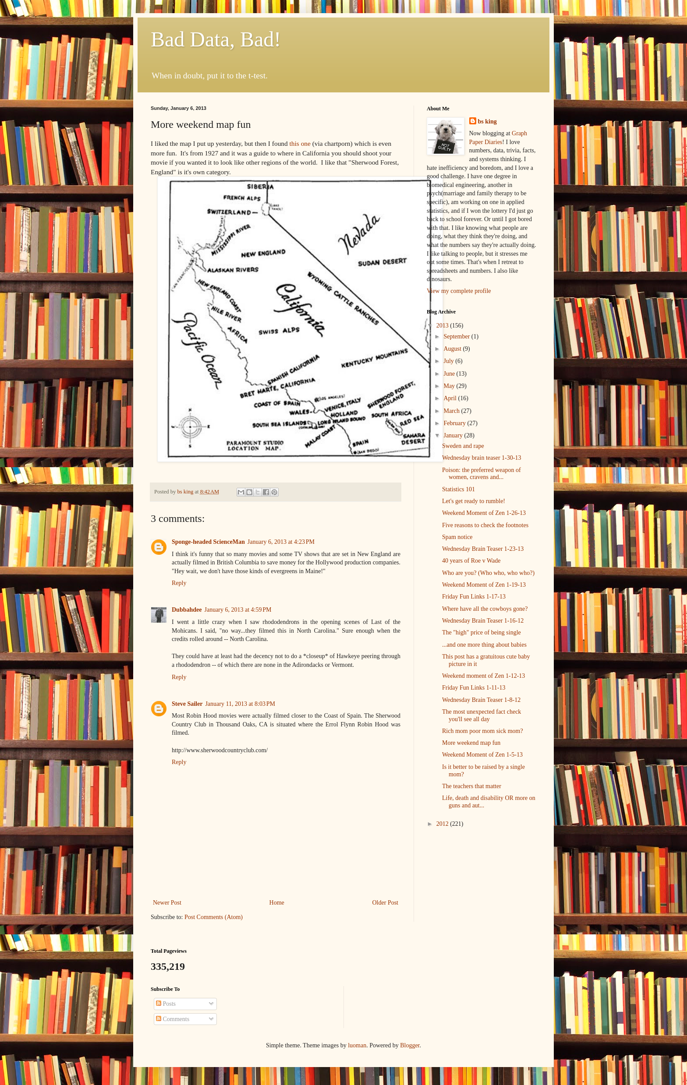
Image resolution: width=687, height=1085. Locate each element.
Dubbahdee (187, 609)
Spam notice (457, 537)
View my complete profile (459, 291)
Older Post (385, 902)
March (452, 411)
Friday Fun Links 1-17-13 (474, 596)
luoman (357, 1045)
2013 (443, 325)
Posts (166, 1003)
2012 (443, 824)
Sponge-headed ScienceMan (208, 542)
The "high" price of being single (481, 632)
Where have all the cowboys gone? (485, 609)
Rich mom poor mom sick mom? (482, 731)
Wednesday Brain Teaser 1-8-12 (481, 700)
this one (300, 143)
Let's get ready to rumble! (473, 501)
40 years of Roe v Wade (471, 560)
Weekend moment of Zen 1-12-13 (483, 676)
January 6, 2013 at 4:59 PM (237, 609)
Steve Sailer (187, 704)
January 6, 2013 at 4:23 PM (281, 542)
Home (276, 902)
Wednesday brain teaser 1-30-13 (481, 457)
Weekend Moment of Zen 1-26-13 (484, 513)
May (449, 386)
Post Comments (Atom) (213, 917)
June (449, 373)
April (450, 398)
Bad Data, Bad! (216, 39)
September (457, 336)
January (453, 435)
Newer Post (167, 902)
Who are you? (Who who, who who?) (488, 573)
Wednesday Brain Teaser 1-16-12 (483, 620)
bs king (487, 121)
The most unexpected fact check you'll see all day (481, 715)
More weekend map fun (471, 743)
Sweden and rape (463, 446)
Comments (172, 1019)
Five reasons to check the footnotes (485, 525)
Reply (179, 583)
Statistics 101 (458, 489)
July (449, 361)
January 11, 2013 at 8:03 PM (240, 704)
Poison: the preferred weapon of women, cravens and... (481, 474)
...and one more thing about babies (484, 644)
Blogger (409, 1045)
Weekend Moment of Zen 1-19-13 (484, 584)
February (455, 423)
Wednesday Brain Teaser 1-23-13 (483, 549)
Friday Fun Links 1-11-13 (474, 687)
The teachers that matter (471, 786)
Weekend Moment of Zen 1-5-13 (482, 754)
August (453, 348)
